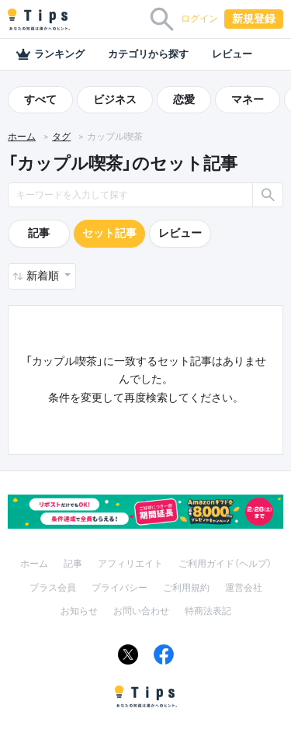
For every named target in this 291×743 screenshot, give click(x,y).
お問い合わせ (141, 611)
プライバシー (119, 587)
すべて (40, 99)
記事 (39, 233)
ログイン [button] (199, 18)
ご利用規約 (186, 587)
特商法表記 (208, 611)
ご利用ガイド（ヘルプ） (225, 563)
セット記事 (109, 233)
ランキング (50, 54)
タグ (61, 136)
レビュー (232, 54)
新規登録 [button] (253, 18)
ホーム (22, 136)
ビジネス (115, 99)
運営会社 (243, 587)
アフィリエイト (130, 563)
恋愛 (184, 99)
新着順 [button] (43, 275)
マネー (247, 99)
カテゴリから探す (148, 54)
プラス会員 (52, 587)
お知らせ (79, 611)
